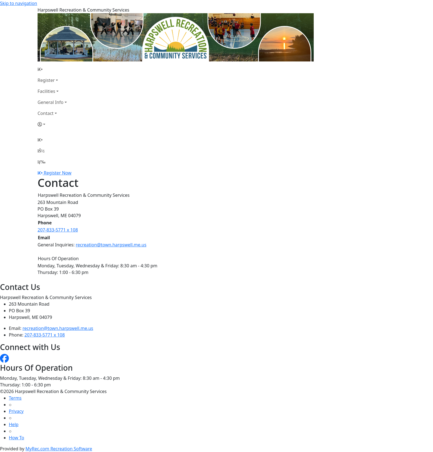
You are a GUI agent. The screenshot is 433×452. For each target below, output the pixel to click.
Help (14, 424)
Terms (15, 398)
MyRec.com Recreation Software (58, 449)
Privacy (16, 411)
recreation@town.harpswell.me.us (111, 245)
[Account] (52, 124)
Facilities (46, 91)
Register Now (57, 173)
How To (16, 438)
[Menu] (41, 161)
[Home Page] (52, 69)
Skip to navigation (18, 3)
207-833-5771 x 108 (58, 230)
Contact (46, 113)
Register (46, 80)
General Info (51, 102)
